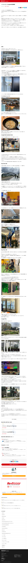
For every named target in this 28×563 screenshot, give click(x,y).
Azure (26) (3, 514)
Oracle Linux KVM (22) (4, 528)
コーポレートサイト (3, 553)
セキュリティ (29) (4, 540)
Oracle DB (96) (4, 526)
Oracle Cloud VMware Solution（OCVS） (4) (7, 523)
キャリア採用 (2, 559)
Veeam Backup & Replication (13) (6, 533)
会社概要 (2, 556)
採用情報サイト (3, 558)
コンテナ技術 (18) (4, 538)
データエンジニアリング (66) (5, 541)
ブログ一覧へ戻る (14, 419)
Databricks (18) (4, 516)
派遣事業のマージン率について (17, 556)
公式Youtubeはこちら (14, 494)
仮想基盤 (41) (3, 545)
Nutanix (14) (3, 519)
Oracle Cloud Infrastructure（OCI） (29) (7, 521)
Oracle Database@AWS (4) (5, 524)
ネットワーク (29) (4, 543)
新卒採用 (2, 560)
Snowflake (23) (4, 531)
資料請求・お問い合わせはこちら (14, 464)
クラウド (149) (4, 536)
